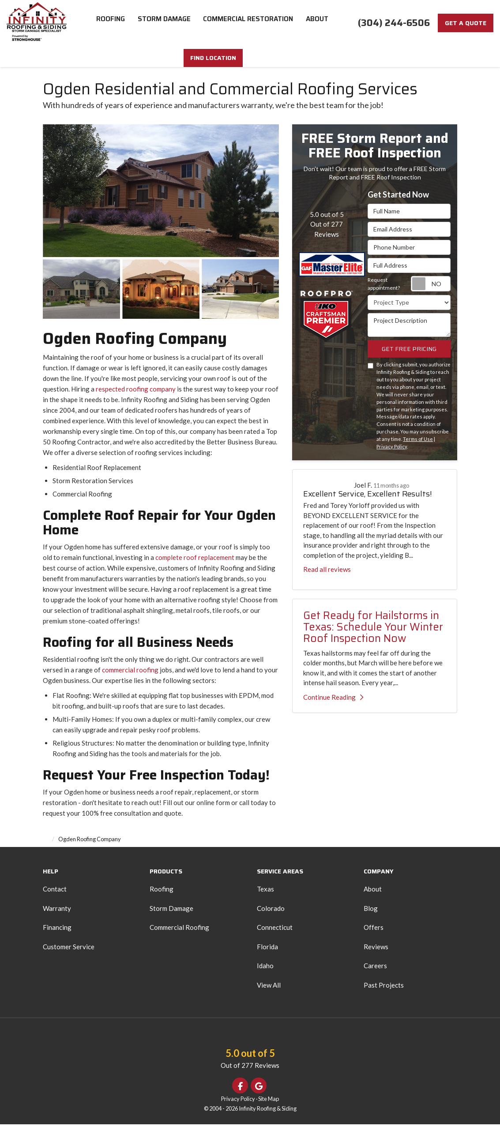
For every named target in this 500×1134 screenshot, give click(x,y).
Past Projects (384, 995)
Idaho (265, 975)
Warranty (57, 918)
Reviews (376, 956)
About (373, 899)
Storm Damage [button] (164, 22)
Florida (267, 956)
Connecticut (275, 937)
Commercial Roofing (179, 937)
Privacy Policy (391, 456)
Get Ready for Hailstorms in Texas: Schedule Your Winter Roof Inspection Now (373, 637)
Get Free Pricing (409, 358)
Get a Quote (465, 23)
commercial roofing (131, 679)
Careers (375, 975)
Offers (373, 937)
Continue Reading (333, 707)
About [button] (319, 22)
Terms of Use (418, 448)
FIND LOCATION (250, 67)
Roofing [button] (110, 22)
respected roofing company (136, 399)
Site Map (268, 1108)
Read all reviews (327, 579)
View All (269, 995)
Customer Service (68, 956)
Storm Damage (171, 918)
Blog (371, 918)
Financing (57, 937)
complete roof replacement (194, 567)
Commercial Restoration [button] (249, 22)
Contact (55, 899)
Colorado (271, 918)
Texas (265, 899)
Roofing (161, 899)
